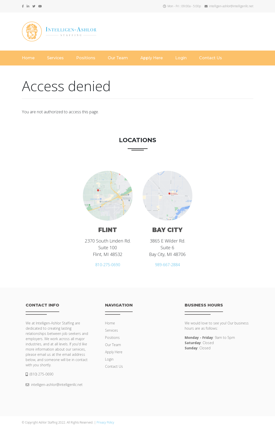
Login (181, 58)
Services (55, 58)
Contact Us (210, 58)
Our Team (118, 58)
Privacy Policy (105, 422)
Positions (85, 58)
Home (28, 58)
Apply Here (151, 58)
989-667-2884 (167, 264)
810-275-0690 (107, 264)
